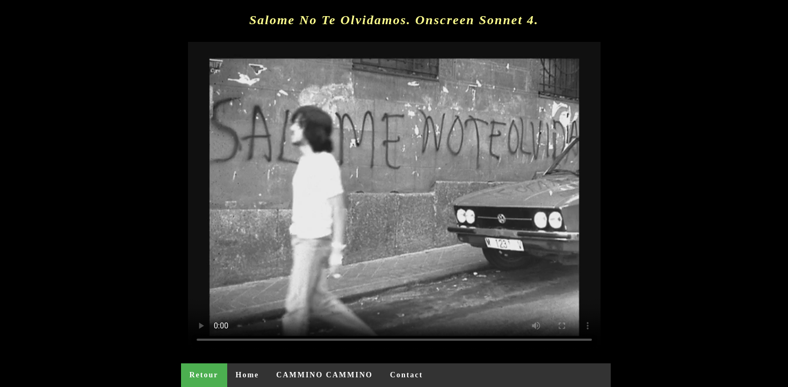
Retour (204, 375)
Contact (406, 375)
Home (247, 375)
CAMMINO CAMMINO (324, 375)
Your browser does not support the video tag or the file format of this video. (394, 197)
